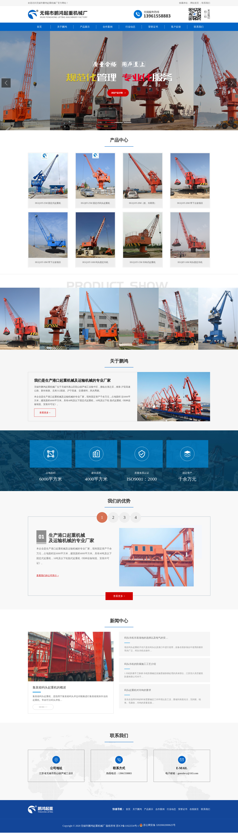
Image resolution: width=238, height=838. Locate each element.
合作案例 (107, 26)
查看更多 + (44, 418)
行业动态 (130, 26)
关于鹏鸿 (62, 26)
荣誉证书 (153, 26)
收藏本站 (183, 3)
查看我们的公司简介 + (47, 580)
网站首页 (194, 3)
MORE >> (43, 712)
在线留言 (194, 814)
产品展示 (85, 26)
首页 (39, 26)
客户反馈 (176, 26)
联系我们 (206, 3)
